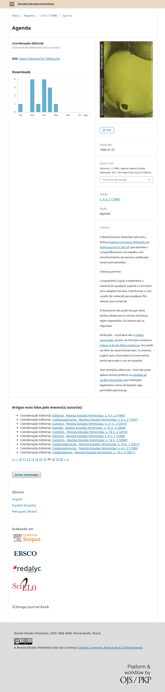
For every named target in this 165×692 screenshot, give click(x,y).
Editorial (58, 415)
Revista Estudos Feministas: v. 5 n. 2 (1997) (108, 420)
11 (24, 459)
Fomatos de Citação (115, 179)
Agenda (58, 428)
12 (28, 459)
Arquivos (29, 15)
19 (57, 459)
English (17, 499)
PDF (108, 130)
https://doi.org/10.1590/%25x (39, 59)
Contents (58, 432)
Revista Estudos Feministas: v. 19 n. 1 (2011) (109, 444)
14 (36, 459)
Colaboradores (62, 452)
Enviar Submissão (26, 475)
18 (53, 459)
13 (32, 459)
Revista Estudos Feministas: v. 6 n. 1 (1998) (95, 436)
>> (67, 459)
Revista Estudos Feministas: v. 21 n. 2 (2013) (96, 424)
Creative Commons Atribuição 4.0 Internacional (109, 647)
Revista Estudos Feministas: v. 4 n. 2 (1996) (95, 415)
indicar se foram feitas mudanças (120, 345)
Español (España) (24, 505)
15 (40, 459)
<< (13, 459)
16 (45, 459)
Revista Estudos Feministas (36, 4)
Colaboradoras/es (64, 420)
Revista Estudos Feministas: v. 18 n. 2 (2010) (97, 432)
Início (15, 15)
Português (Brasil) (24, 511)
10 (20, 459)
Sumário (58, 424)
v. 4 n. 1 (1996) (48, 15)
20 (61, 459)
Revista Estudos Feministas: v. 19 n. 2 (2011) (105, 452)
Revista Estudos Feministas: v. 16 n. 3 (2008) (95, 428)
